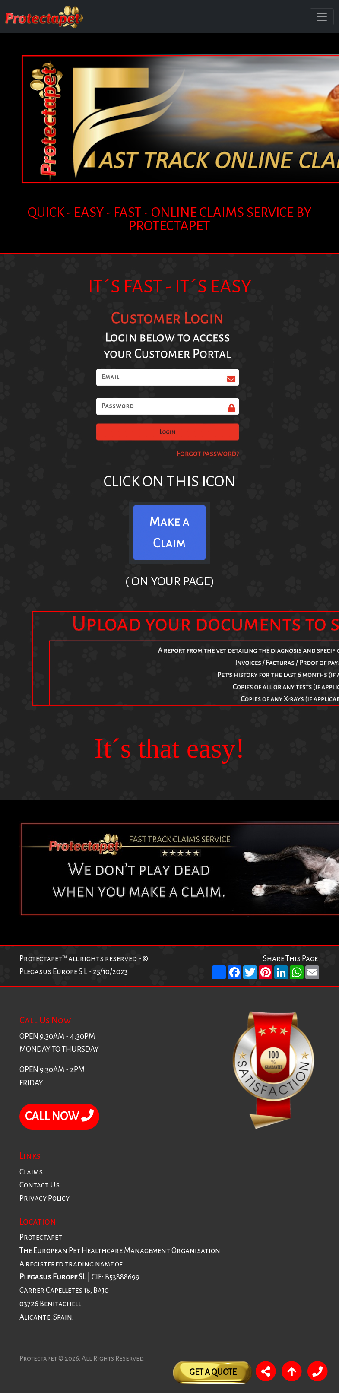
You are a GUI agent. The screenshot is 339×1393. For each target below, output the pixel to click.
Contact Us (39, 1185)
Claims (31, 1172)
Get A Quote (213, 1372)
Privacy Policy (44, 1198)
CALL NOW (59, 1116)
